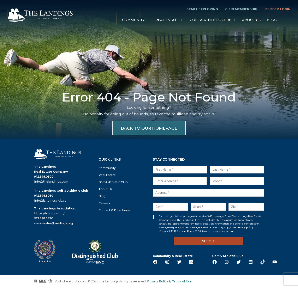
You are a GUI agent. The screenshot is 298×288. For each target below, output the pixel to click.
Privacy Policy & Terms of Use (169, 281)
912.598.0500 (44, 176)
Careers (104, 203)
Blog (272, 20)
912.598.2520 (43, 218)
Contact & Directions (114, 210)
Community (133, 20)
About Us (251, 20)
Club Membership (241, 9)
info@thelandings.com (51, 181)
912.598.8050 (43, 195)
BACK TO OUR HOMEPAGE (149, 128)
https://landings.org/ (49, 213)
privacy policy (245, 227)
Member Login (277, 9)
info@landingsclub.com (51, 200)
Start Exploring (202, 9)
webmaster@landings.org (53, 223)
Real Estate (167, 20)
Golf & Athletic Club (210, 20)
